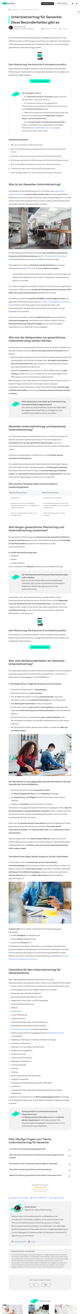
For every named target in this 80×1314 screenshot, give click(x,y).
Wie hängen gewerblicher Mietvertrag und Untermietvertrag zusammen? (40, 160)
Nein (46, 1285)
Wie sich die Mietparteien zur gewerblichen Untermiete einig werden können (38, 150)
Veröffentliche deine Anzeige (45, 128)
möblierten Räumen (56, 1033)
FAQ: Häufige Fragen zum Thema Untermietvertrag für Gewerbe (36, 173)
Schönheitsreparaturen (20, 1029)
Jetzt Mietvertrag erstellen (40, 81)
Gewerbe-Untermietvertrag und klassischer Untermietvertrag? (36, 156)
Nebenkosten (16, 1011)
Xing (33, 1242)
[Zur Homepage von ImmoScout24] (8, 4)
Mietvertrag (16, 9)
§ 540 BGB (31, 268)
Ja (34, 1285)
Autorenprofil (20, 1242)
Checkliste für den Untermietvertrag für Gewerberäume (33, 168)
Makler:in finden (62, 3)
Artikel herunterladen (18, 1198)
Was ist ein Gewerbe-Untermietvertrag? (27, 145)
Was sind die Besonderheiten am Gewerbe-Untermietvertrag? (35, 164)
